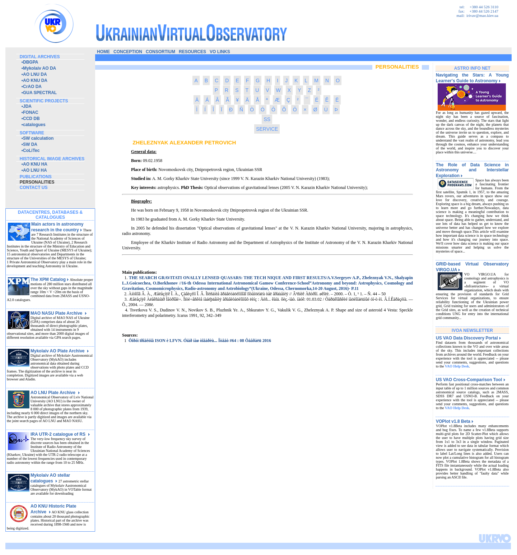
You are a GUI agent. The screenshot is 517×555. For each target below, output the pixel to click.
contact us (34, 187)
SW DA (30, 144)
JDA (27, 106)
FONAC (30, 112)
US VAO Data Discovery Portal (468, 338)
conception (127, 51)
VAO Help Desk (457, 366)
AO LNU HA (35, 170)
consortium (160, 51)
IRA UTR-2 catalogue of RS (60, 434)
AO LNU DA (35, 74)
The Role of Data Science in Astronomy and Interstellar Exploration (472, 170)
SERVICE (267, 129)
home (103, 51)
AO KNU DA (35, 80)
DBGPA (30, 62)
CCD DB (31, 118)
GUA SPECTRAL (40, 92)
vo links (220, 51)
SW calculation (38, 138)
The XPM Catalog (50, 279)
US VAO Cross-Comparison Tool (471, 379)
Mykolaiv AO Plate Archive (60, 350)
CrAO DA (32, 86)
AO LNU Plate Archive (55, 392)
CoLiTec (31, 150)
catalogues (34, 124)
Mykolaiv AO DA (39, 68)
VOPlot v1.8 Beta (455, 421)
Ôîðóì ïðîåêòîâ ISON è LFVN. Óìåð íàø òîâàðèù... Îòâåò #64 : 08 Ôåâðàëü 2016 (200, 340)
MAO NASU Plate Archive (59, 313)
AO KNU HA (35, 164)
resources (192, 51)
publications (36, 176)
